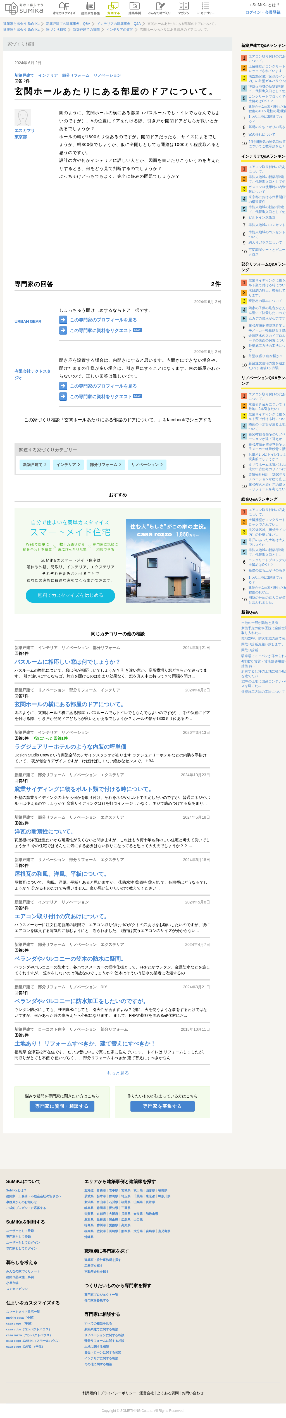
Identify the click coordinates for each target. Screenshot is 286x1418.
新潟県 (89, 1202)
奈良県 (138, 1213)
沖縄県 (89, 1237)
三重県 (125, 1208)
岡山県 (113, 1219)
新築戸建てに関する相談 (101, 1329)
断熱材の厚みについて (265, 301)
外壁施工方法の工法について (263, 692)
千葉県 (138, 1196)
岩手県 (113, 1190)
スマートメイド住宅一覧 (23, 1311)
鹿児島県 (164, 1231)
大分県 (138, 1231)
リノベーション (107, 75)
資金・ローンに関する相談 (102, 1352)
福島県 (162, 1190)
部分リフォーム (75, 75)
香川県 (101, 1225)
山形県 (150, 1190)
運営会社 (146, 1393)
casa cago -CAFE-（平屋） (25, 1346)
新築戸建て (24, 75)
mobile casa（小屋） (21, 1317)
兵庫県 (125, 1213)
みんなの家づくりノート (23, 1271)
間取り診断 (249, 650)
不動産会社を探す (96, 1271)
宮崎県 (150, 1231)
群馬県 (113, 1196)
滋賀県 (89, 1213)
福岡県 (89, 1231)
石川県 (113, 1202)
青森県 (101, 1190)
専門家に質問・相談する (62, 1106)
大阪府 (113, 1213)
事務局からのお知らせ (21, 1202)
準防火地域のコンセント (267, 225)
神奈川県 (164, 1196)
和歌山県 (152, 1213)
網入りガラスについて (265, 242)
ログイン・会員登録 (262, 12)
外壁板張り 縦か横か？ (266, 356)
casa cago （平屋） (20, 1323)
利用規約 (89, 1393)
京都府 (101, 1213)
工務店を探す (93, 1265)
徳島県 (89, 1225)
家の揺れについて (262, 134)
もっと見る (118, 1073)
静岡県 (101, 1208)
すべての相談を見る (98, 1323)
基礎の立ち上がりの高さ (267, 127)
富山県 (101, 1202)
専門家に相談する (102, 1314)
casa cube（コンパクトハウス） (29, 1329)
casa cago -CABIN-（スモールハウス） (33, 1340)
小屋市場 (12, 1283)
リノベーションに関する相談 (104, 1335)
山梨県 (138, 1202)
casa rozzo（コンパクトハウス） (29, 1335)
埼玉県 (125, 1196)
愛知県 (113, 1208)
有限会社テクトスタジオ (33, 374)
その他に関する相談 (98, 1364)
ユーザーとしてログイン (23, 1242)
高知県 (125, 1225)
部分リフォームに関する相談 (104, 1340)
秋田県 (138, 1190)
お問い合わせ (193, 1393)
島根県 (101, 1219)
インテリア (48, 75)
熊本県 (125, 1231)
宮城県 (125, 1190)
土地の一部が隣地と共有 (259, 623)
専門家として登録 (18, 1236)
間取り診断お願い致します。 (263, 644)
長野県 (150, 1202)
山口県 (138, 1219)
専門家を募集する (162, 1106)
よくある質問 (168, 1393)
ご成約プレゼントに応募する (26, 1208)
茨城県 (89, 1196)
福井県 (125, 1202)
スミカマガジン (17, 1288)
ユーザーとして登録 (20, 1230)
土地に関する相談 (96, 1346)
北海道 (89, 1190)
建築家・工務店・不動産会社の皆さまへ (33, 1196)
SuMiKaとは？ (16, 1190)
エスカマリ (25, 130)
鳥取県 (89, 1219)
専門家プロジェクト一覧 (101, 1294)
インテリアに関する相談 (101, 1358)
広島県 (125, 1219)
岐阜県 (89, 1208)
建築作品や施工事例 (20, 1277)
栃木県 (101, 1196)
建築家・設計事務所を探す (102, 1259)
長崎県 (113, 1231)
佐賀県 (101, 1231)
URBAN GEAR (28, 321)
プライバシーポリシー (118, 1393)
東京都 (21, 136)
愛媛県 (113, 1225)
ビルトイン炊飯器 (262, 217)
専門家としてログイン (21, 1248)
